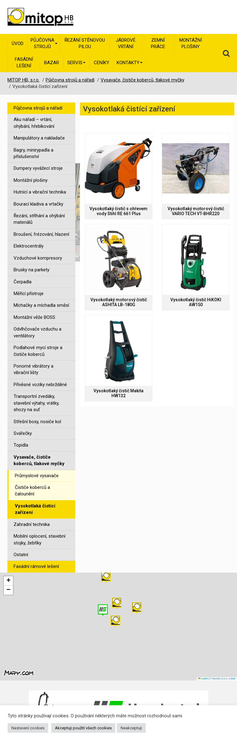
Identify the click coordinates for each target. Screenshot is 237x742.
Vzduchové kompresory (38, 258)
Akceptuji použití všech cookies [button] (83, 728)
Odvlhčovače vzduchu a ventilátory (37, 332)
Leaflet (203, 678)
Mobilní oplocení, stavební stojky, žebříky (39, 539)
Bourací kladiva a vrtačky (38, 204)
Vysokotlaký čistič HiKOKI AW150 (195, 302)
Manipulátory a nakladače (39, 138)
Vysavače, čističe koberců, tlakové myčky (39, 460)
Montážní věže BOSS (34, 317)
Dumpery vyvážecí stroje (38, 168)
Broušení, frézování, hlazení (41, 234)
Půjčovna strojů (44, 43)
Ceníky (101, 62)
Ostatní (21, 554)
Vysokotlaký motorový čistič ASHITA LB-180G (118, 302)
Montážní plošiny (190, 43)
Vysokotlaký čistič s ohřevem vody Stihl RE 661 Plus (118, 211)
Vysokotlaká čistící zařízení (35, 509)
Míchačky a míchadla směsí (41, 305)
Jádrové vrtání (125, 43)
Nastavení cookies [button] (27, 728)
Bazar (51, 62)
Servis (76, 62)
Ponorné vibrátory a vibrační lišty (33, 369)
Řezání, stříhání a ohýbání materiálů (39, 219)
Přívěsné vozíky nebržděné (40, 384)
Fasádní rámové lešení (36, 566)
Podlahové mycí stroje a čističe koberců (38, 351)
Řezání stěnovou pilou (84, 43)
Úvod (17, 43)
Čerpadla (22, 282)
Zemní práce (158, 43)
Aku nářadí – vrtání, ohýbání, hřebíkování (34, 123)
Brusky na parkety (31, 270)
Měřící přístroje (29, 293)
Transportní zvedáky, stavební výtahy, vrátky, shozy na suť (36, 403)
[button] (137, 608)
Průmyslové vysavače (37, 475)
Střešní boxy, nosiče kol (37, 421)
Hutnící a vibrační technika (40, 192)
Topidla (21, 445)
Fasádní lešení (24, 62)
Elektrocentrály (29, 246)
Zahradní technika (32, 524)
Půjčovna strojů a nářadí (38, 108)
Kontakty (130, 62)
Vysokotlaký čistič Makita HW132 (118, 393)
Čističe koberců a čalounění (32, 491)
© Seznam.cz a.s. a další (222, 678)
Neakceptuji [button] (131, 728)
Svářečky (23, 433)
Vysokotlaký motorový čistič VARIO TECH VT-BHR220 (196, 211)
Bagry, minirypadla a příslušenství (33, 153)
